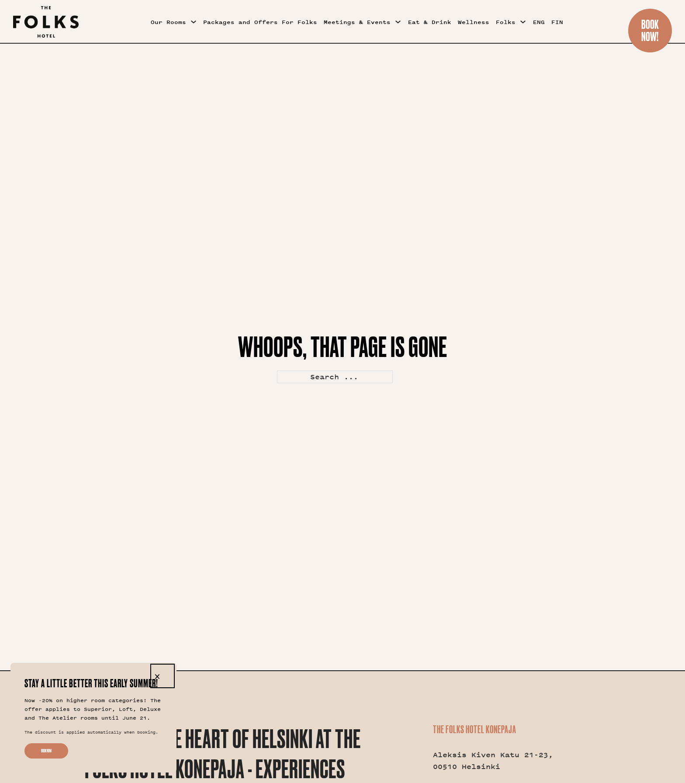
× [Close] (157, 676)
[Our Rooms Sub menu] (193, 22)
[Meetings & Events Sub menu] (398, 22)
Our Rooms (168, 22)
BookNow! (650, 30)
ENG (539, 22)
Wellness (473, 22)
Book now (46, 750)
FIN (557, 22)
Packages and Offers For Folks (260, 22)
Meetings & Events (357, 22)
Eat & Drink (429, 22)
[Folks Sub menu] (523, 22)
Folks (505, 22)
